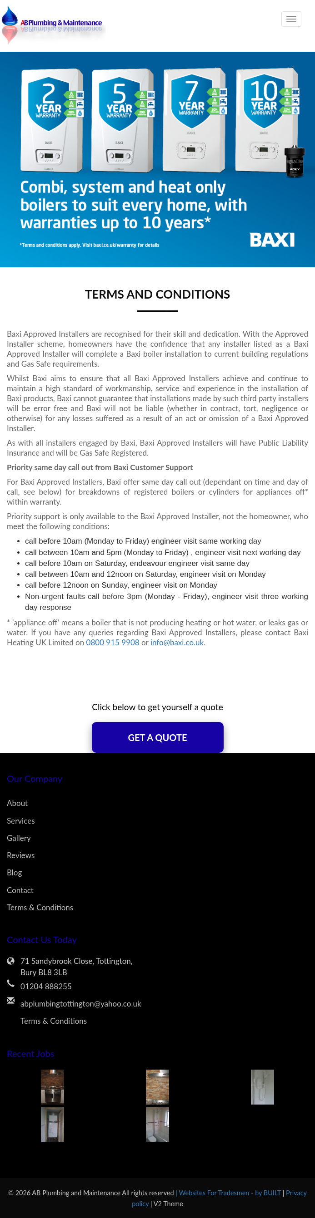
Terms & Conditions (40, 907)
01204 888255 (46, 986)
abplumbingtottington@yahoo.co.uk (80, 1003)
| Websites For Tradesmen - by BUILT (228, 1193)
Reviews (21, 855)
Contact (20, 890)
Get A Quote (157, 737)
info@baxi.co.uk (177, 642)
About (17, 803)
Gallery (19, 838)
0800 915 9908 (113, 642)
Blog (14, 872)
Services (21, 820)
